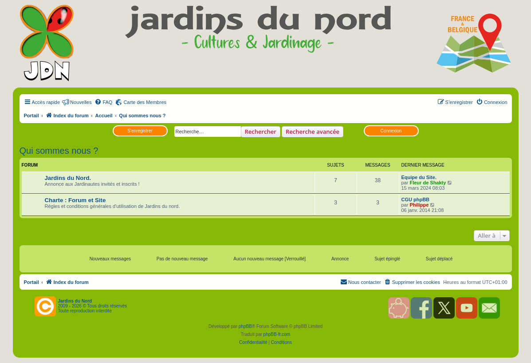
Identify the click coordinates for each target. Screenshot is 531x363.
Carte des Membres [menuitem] (144, 102)
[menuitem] (103, 102)
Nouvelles (80, 102)
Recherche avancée (312, 132)
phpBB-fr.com (277, 334)
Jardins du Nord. (68, 178)
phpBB (245, 326)
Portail (31, 115)
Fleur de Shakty (427, 182)
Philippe (419, 204)
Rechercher (260, 132)
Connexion (391, 130)
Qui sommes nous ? (59, 151)
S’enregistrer (140, 130)
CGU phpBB (415, 199)
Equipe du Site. (419, 177)
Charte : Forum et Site (75, 200)
